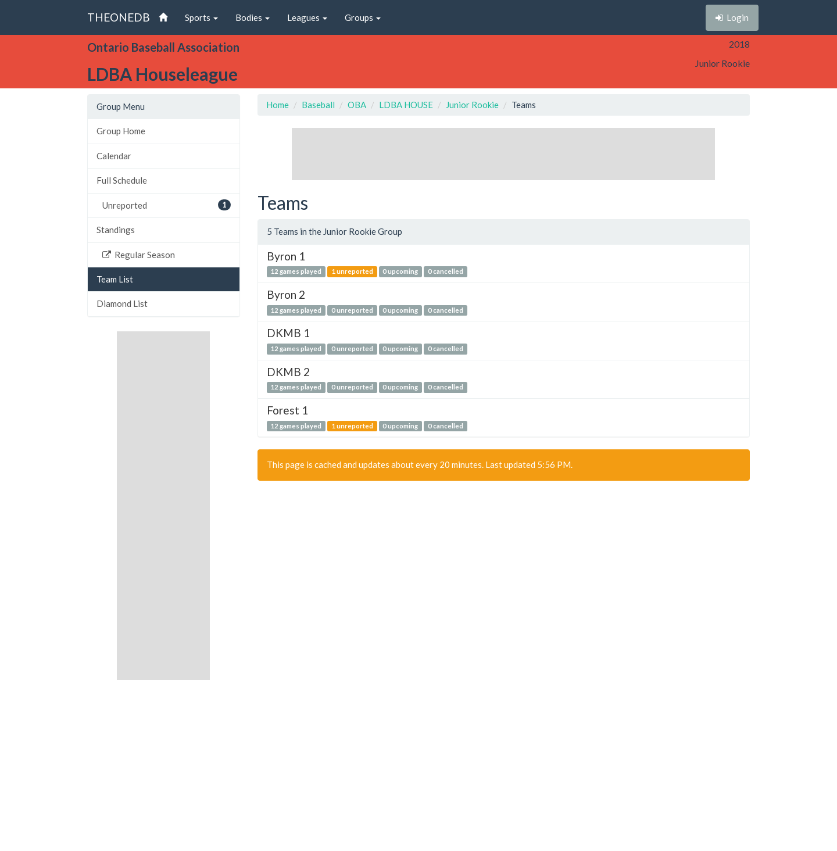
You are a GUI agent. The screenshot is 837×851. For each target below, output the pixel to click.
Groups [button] (363, 17)
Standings (115, 229)
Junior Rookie (472, 104)
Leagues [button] (307, 17)
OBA (357, 104)
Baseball (318, 104)
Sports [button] (201, 17)
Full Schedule (121, 180)
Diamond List (122, 303)
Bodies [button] (252, 17)
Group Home (120, 131)
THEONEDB (118, 17)
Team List (114, 279)
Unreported (166, 204)
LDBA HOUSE (406, 104)
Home (277, 104)
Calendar (113, 156)
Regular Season (138, 254)
